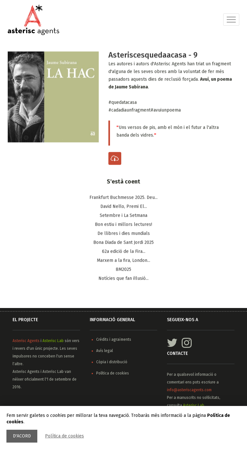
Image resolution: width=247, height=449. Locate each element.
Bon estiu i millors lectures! (123, 224)
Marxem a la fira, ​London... (123, 260)
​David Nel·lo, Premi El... (123, 206)
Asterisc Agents (26, 341)
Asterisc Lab (53, 341)
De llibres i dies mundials (123, 233)
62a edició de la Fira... (123, 251)
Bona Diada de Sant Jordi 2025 (123, 242)
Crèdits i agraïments (113, 339)
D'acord (22, 436)
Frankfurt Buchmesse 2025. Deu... (123, 197)
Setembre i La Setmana (123, 215)
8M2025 (123, 269)
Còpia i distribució (111, 362)
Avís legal (104, 350)
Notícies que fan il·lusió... (123, 278)
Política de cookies (64, 436)
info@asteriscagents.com (189, 390)
